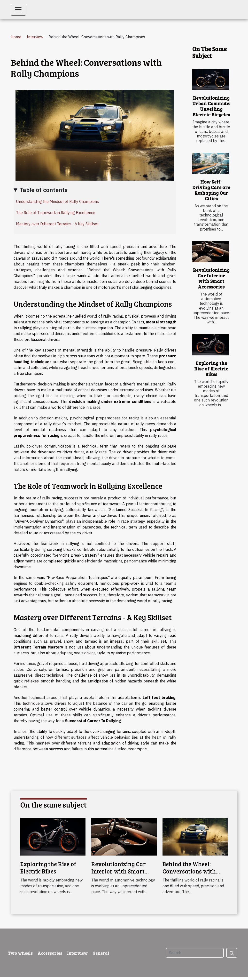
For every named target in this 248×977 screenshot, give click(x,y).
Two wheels (20, 953)
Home (16, 36)
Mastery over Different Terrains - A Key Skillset (57, 223)
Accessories (50, 953)
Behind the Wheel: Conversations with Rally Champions (189, 871)
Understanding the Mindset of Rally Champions (57, 201)
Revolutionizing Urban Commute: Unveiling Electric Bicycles (211, 106)
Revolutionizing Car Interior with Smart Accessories (211, 278)
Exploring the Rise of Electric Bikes (211, 368)
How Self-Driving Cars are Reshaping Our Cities (211, 189)
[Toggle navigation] (18, 10)
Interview (35, 36)
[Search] (195, 953)
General (101, 953)
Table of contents (44, 190)
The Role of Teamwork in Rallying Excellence (55, 212)
